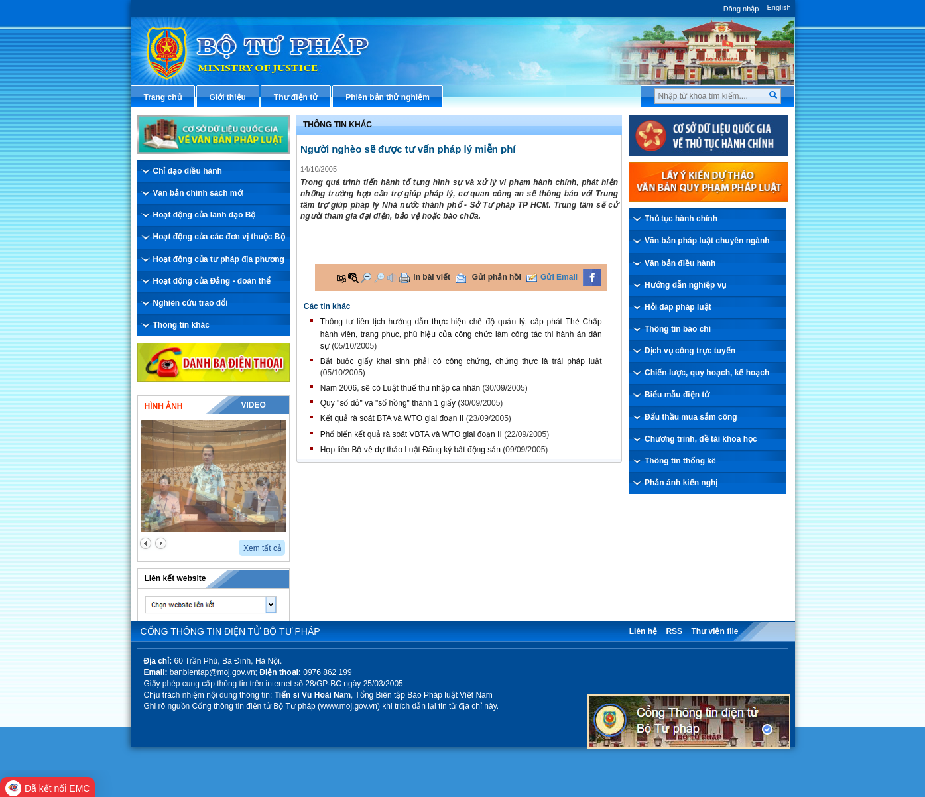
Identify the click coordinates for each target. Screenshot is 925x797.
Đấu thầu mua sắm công (691, 417)
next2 (160, 543)
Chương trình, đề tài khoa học (701, 439)
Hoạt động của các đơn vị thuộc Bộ (219, 236)
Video (253, 405)
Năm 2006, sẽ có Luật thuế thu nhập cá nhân (400, 388)
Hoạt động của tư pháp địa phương (218, 259)
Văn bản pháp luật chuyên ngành (707, 240)
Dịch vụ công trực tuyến (690, 350)
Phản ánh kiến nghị (681, 482)
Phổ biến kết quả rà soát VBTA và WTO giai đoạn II (411, 434)
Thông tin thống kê (680, 460)
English (778, 7)
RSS (674, 631)
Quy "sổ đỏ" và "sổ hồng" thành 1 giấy (388, 403)
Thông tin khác (181, 325)
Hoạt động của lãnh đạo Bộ (204, 214)
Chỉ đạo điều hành (187, 171)
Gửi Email (559, 277)
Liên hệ (643, 631)
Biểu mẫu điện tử (677, 394)
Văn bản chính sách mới (198, 193)
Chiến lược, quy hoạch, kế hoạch (707, 372)
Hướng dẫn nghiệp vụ (685, 285)
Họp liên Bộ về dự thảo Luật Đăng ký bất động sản (410, 449)
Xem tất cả (262, 548)
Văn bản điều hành (680, 263)
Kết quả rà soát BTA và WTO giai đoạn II (392, 418)
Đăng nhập (741, 9)
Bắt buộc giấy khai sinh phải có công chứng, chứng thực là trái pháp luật (461, 361)
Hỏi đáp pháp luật (678, 307)
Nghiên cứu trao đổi (190, 303)
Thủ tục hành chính (681, 218)
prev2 (145, 543)
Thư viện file (714, 631)
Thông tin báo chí (678, 329)
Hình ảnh (164, 406)
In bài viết (431, 277)
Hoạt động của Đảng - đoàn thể (212, 281)
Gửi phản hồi (496, 277)
